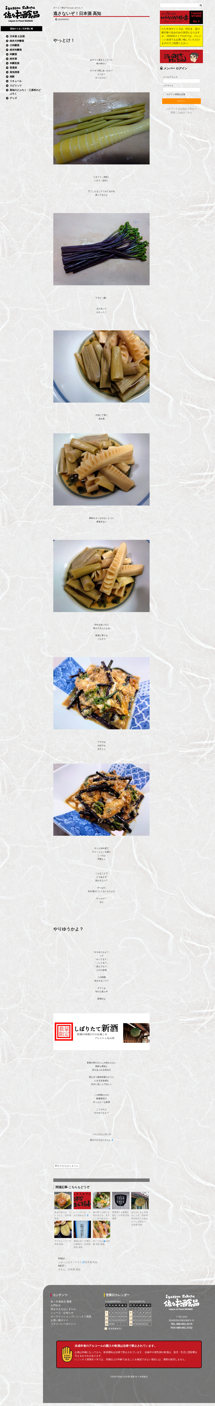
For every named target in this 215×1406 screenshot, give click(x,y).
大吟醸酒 (14, 45)
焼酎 (12, 76)
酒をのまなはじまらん (101, 1140)
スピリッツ (16, 85)
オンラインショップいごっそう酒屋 (71, 1316)
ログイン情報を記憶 (174, 94)
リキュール (16, 81)
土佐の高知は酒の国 (101, 1134)
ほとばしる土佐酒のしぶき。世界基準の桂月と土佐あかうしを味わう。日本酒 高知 (139, 1218)
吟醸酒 (13, 54)
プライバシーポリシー (63, 1323)
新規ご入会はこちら (181, 112)
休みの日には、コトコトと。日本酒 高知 (62, 1215)
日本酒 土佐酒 (17, 36)
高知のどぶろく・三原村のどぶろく (25, 92)
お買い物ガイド (59, 1320)
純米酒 (13, 58)
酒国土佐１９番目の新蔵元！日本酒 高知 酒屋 (82, 1244)
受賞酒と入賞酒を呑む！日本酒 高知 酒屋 (120, 1215)
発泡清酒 (14, 72)
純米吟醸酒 (16, 49)
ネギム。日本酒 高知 (69, 1269)
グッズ (13, 98)
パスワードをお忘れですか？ (181, 109)
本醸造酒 (14, 63)
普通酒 (13, 67)
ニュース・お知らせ (62, 1312)
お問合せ (56, 1305)
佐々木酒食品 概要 (61, 1301)
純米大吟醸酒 (17, 41)
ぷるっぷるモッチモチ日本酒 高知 (77, 1262)
